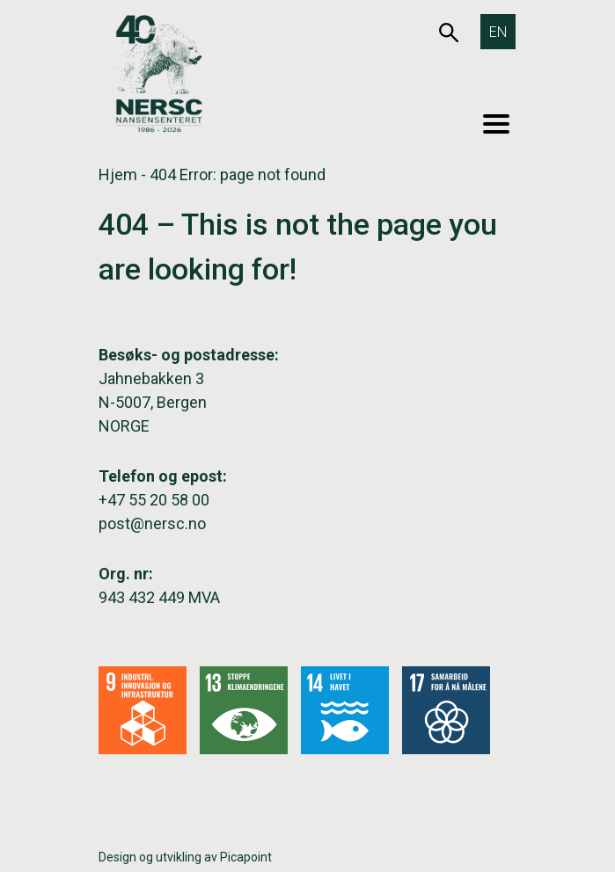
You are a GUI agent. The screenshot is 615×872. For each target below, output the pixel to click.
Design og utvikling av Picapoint (185, 857)
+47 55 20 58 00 (154, 499)
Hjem (118, 174)
